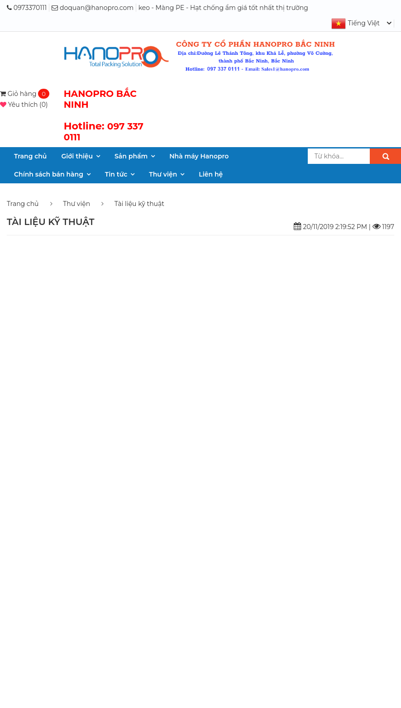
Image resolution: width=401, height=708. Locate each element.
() (24, 104)
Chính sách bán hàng (48, 174)
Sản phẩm (131, 156)
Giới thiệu (77, 156)
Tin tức (116, 174)
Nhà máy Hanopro (199, 156)
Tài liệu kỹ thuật (139, 204)
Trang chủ (30, 156)
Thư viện (163, 174)
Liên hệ (211, 174)
